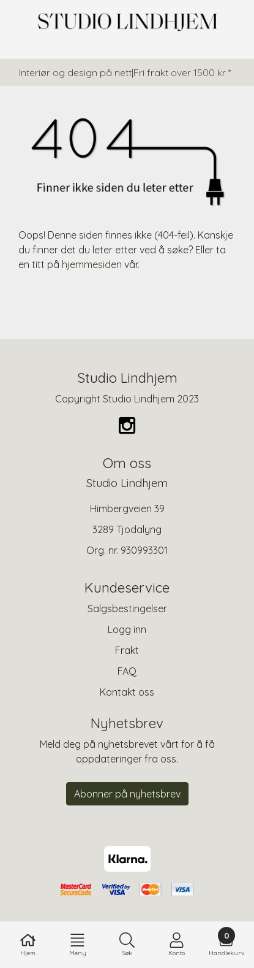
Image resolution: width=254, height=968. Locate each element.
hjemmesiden (92, 264)
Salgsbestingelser (127, 608)
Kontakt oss (127, 692)
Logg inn (127, 629)
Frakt (127, 650)
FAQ (127, 671)
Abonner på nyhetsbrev (127, 794)
